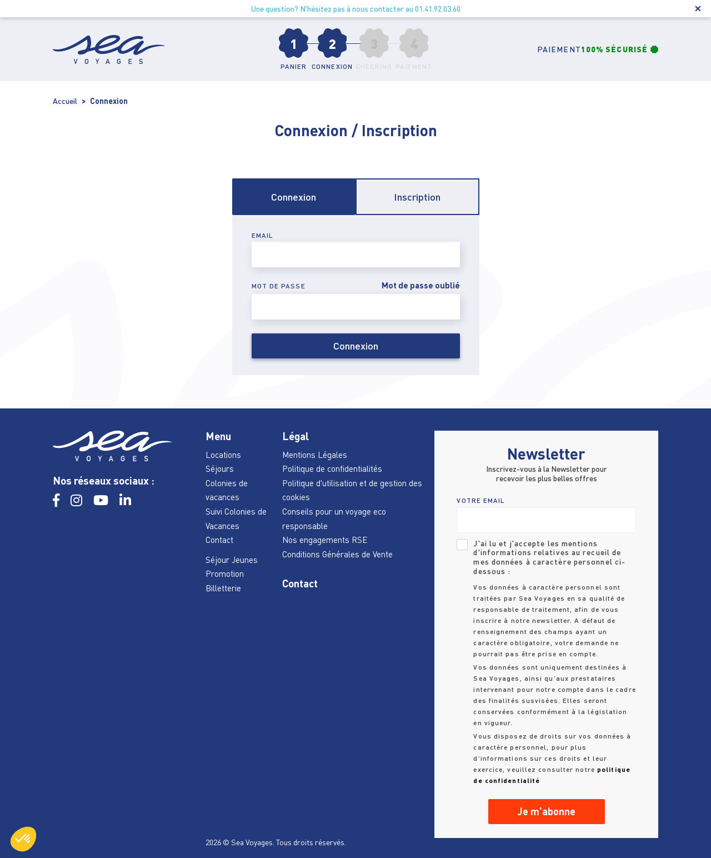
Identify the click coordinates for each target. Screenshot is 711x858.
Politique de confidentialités (332, 468)
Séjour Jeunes (232, 560)
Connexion (293, 197)
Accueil (65, 101)
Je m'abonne (546, 811)
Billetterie (223, 588)
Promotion (225, 573)
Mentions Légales (314, 455)
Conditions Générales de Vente (337, 554)
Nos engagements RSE (324, 540)
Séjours (220, 468)
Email (263, 235)
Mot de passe (279, 286)
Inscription (417, 197)
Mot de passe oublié (421, 285)
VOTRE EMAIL (481, 500)
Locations (223, 455)
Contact (219, 540)
